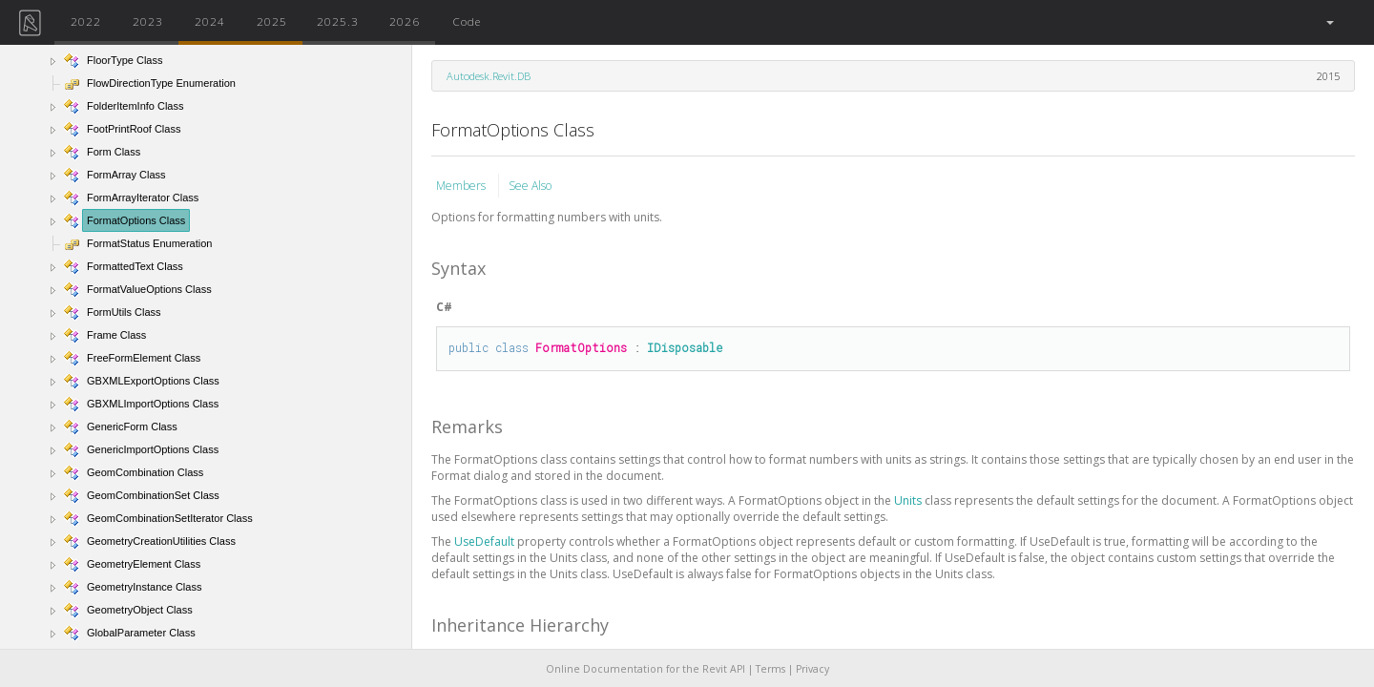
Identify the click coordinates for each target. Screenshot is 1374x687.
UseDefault (485, 541)
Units (909, 500)
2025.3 (338, 21)
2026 (404, 21)
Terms (770, 669)
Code (466, 21)
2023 (148, 21)
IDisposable (685, 347)
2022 (86, 21)
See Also (530, 185)
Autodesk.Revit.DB (489, 76)
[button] (1329, 22)
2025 (272, 21)
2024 (210, 21)
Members (462, 185)
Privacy (812, 669)
